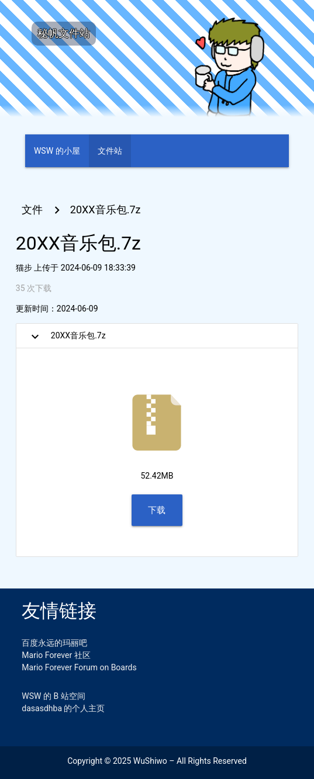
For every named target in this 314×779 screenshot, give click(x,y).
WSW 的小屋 (57, 150)
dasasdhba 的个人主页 (63, 708)
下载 (157, 510)
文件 (32, 209)
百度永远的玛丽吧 (54, 643)
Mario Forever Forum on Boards (79, 667)
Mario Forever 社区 (56, 655)
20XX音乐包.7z (105, 209)
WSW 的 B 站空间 (53, 696)
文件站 (110, 150)
